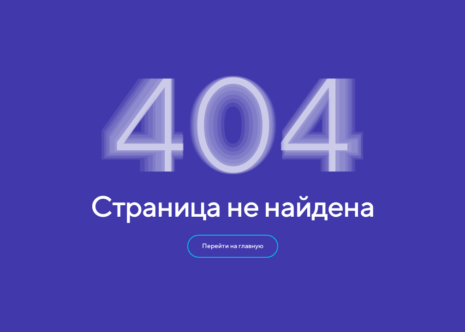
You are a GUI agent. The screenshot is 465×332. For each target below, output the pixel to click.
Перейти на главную (232, 245)
